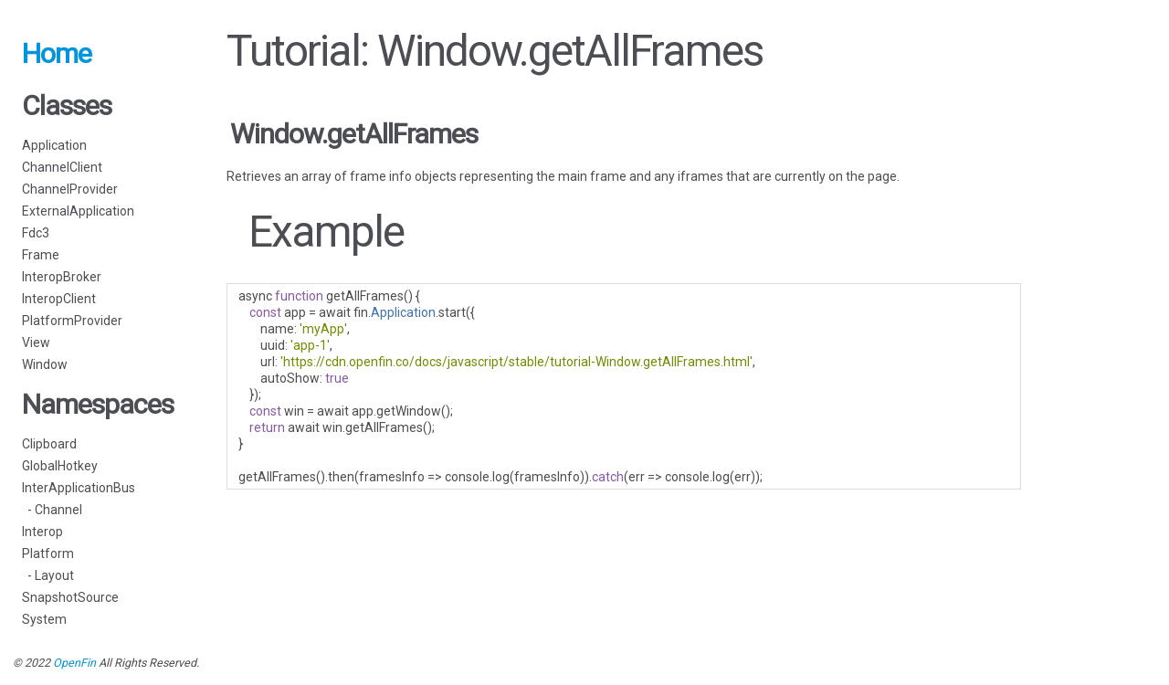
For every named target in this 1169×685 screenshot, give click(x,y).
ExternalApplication (78, 211)
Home (56, 53)
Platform (48, 553)
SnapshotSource (70, 597)
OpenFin (74, 662)
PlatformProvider (72, 320)
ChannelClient (62, 167)
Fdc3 (35, 233)
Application (54, 145)
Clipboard (49, 444)
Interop (42, 531)
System (44, 619)
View (36, 342)
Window (45, 364)
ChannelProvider (70, 189)
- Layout (48, 575)
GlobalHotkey (60, 465)
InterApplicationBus (78, 487)
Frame (40, 255)
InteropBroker (61, 276)
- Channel (52, 509)
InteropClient (59, 298)
